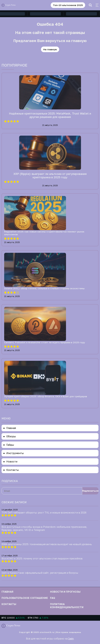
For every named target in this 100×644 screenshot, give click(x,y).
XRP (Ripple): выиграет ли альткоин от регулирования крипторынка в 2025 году (50, 175)
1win (71, 638)
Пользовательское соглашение (25, 597)
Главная (11, 428)
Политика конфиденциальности (66, 606)
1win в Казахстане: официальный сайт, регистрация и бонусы (40, 572)
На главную (50, 49)
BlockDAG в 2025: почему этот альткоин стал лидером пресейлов (42, 558)
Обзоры (11, 436)
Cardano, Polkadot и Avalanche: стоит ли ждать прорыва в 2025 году (44, 342)
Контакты (12, 469)
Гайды (10, 444)
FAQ (52, 597)
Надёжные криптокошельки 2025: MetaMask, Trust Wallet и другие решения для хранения (50, 115)
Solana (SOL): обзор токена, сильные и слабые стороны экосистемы (44, 288)
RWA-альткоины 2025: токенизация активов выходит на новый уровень (47, 544)
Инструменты (15, 453)
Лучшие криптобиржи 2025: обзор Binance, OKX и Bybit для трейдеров (45, 396)
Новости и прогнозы (65, 591)
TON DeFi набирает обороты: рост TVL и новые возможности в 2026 (44, 512)
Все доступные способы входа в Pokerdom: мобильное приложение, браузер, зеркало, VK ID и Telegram (44, 528)
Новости (11, 461)
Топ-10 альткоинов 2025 (68, 5)
